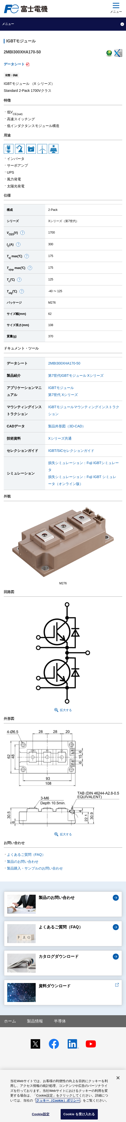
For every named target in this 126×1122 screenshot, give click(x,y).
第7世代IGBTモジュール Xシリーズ (76, 375)
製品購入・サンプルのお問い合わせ (35, 868)
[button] (22, 233)
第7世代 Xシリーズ (63, 395)
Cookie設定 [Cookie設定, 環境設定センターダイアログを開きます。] (40, 1114)
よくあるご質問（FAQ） (26, 855)
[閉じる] (118, 1077)
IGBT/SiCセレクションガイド (71, 451)
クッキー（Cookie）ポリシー (57, 1100)
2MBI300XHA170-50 (64, 363)
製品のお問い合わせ (22, 862)
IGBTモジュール (61, 388)
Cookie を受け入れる (79, 1114)
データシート (14, 64)
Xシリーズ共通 (59, 438)
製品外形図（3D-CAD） (67, 426)
